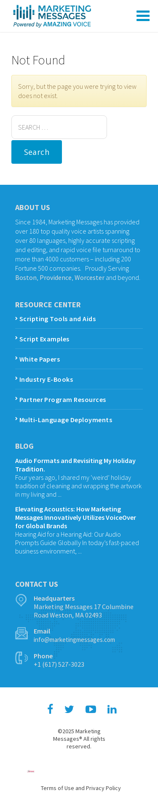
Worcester (89, 277)
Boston (26, 277)
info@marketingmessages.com (74, 640)
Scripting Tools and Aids (57, 318)
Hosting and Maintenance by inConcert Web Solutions (31, 771)
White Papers (39, 359)
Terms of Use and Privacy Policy (81, 788)
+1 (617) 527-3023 (59, 664)
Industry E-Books (46, 379)
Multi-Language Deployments (65, 419)
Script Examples (44, 339)
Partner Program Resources (62, 399)
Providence (56, 277)
